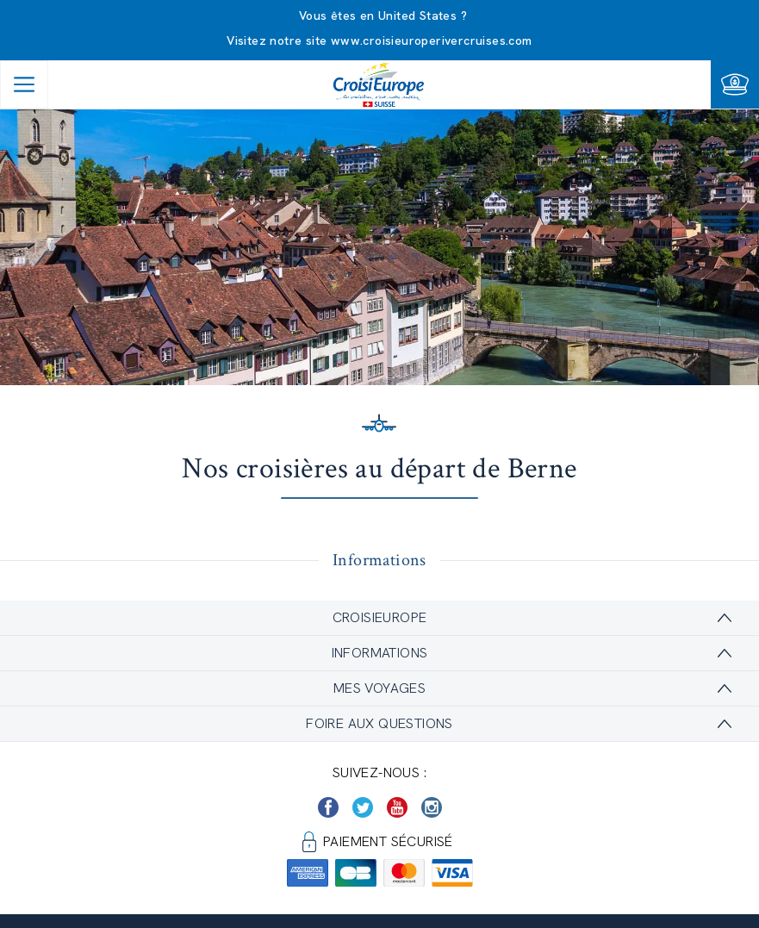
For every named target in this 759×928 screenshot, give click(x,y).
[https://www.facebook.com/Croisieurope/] (328, 807)
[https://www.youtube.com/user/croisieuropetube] (397, 807)
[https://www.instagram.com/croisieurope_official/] (431, 807)
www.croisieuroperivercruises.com (431, 40)
